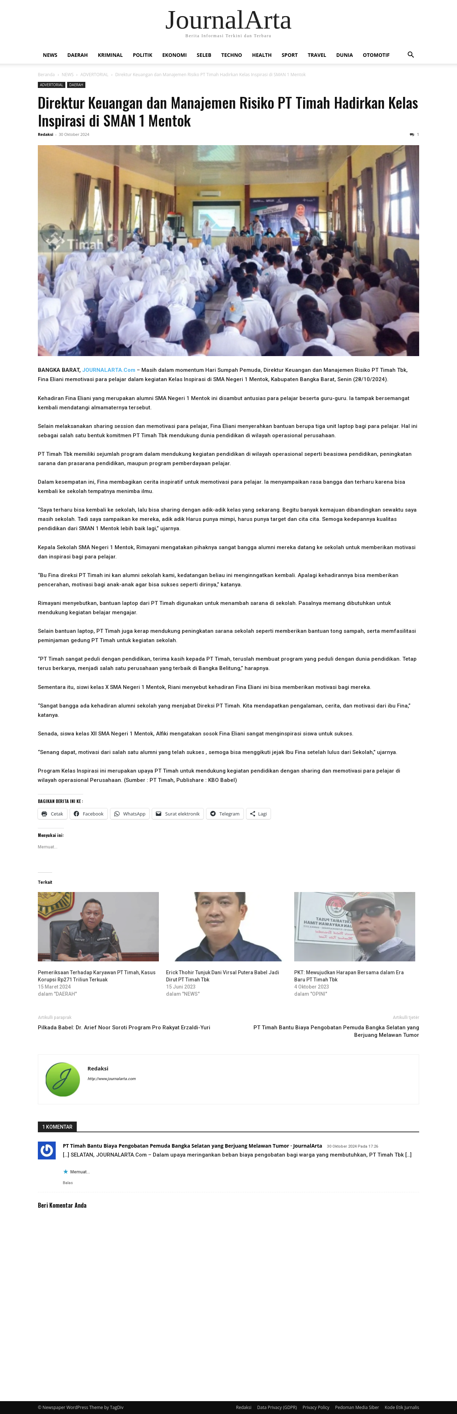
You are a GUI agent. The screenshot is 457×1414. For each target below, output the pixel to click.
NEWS (50, 54)
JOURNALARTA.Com (108, 370)
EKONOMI (174, 54)
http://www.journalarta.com (111, 1078)
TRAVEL (317, 54)
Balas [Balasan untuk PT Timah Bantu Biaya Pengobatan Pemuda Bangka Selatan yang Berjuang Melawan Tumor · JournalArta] (68, 1183)
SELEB (204, 54)
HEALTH (262, 54)
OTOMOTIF (376, 54)
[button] (410, 55)
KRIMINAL (110, 54)
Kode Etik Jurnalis (402, 1407)
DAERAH (77, 54)
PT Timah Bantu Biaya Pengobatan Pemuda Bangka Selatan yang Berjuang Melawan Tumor (336, 1031)
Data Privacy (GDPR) (277, 1407)
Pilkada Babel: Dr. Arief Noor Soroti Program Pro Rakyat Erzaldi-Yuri (124, 1027)
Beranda (46, 75)
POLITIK (142, 54)
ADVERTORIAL (94, 75)
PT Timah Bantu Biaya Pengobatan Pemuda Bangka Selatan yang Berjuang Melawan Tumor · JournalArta (192, 1145)
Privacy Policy (316, 1407)
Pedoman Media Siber (357, 1407)
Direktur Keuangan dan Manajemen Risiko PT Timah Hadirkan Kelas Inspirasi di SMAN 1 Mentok (228, 111)
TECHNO (231, 54)
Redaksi (45, 134)
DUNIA (344, 54)
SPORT (290, 54)
